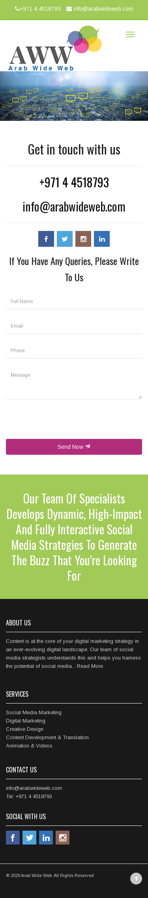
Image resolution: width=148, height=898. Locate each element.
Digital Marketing (25, 721)
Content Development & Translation (47, 737)
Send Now (74, 447)
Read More (90, 666)
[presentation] (66, 423)
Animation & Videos (29, 746)
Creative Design (24, 729)
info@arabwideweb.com (98, 9)
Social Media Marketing (34, 712)
